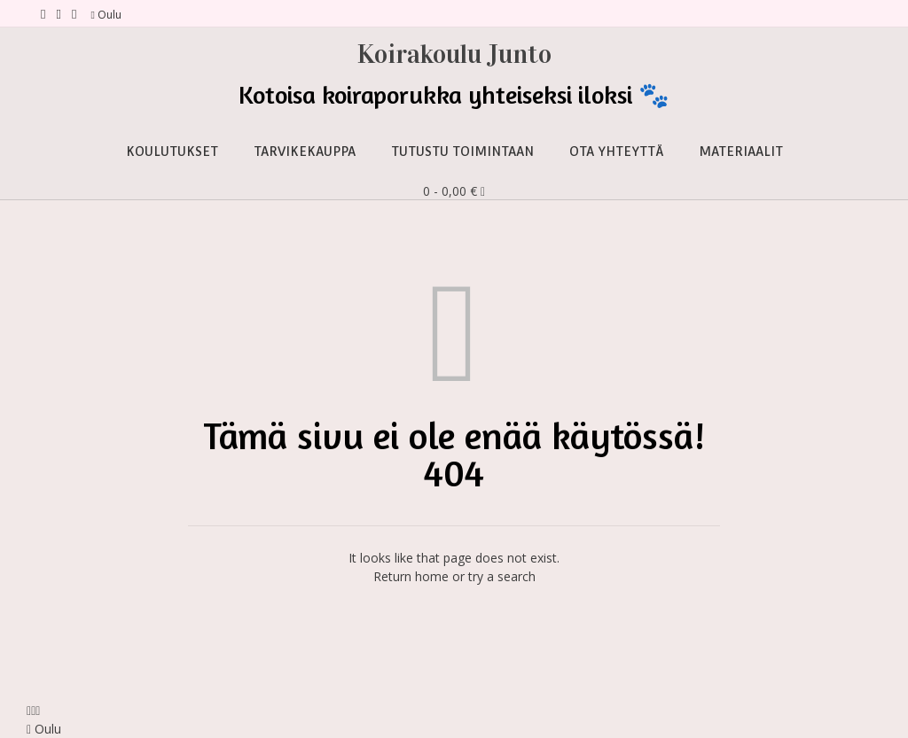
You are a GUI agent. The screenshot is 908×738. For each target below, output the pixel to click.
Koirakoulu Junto (454, 54)
